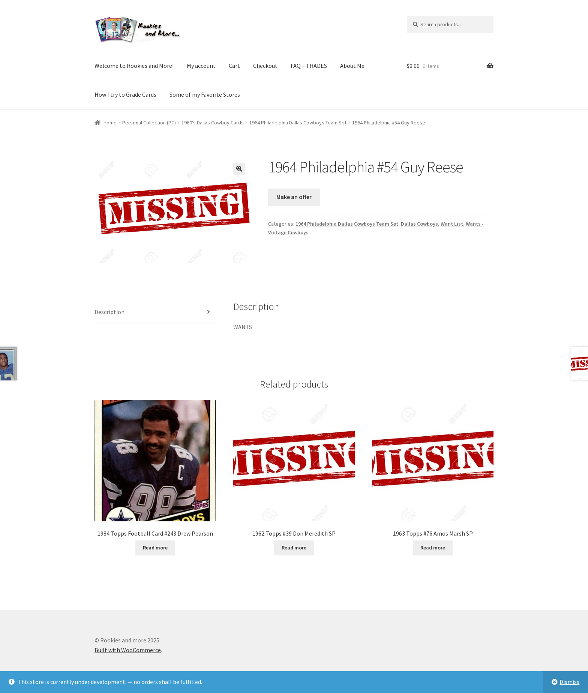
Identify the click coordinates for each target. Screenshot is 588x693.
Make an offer (294, 197)
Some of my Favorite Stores (205, 94)
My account (201, 65)
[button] (239, 169)
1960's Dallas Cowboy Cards (213, 122)
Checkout (265, 65)
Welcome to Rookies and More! (134, 65)
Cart (234, 65)
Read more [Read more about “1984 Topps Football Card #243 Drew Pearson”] (155, 547)
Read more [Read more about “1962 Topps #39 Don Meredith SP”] (294, 547)
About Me (352, 65)
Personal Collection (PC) (149, 122)
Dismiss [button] (569, 682)
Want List (452, 223)
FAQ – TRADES (309, 65)
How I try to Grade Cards (125, 94)
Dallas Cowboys (419, 223)
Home (110, 122)
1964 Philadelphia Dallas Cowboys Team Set (297, 122)
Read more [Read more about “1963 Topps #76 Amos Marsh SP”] (432, 547)
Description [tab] (109, 312)
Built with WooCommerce (127, 650)
